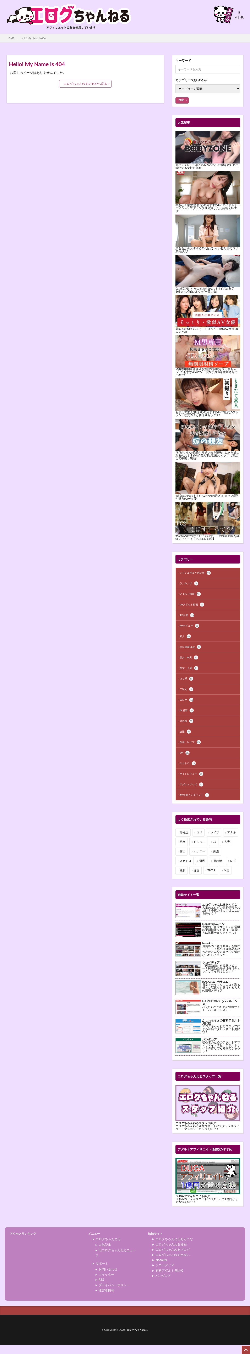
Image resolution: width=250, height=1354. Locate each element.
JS (214, 851)
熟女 (182, 851)
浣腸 (182, 879)
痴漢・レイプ (191, 749)
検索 (181, 99)
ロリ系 (187, 683)
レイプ (214, 841)
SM (185, 760)
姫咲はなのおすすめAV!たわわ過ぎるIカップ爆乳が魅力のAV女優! (207, 497)
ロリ (199, 841)
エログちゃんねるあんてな (174, 1248)
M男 (226, 879)
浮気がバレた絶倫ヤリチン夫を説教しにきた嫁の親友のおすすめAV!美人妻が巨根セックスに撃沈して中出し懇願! (207, 455)
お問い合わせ (108, 1278)
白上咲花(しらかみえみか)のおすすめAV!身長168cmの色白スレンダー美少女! (204, 290)
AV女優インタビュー (196, 804)
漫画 (196, 879)
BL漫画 (187, 716)
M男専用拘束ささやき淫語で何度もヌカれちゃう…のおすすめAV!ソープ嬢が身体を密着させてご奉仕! (206, 372)
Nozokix (161, 1269)
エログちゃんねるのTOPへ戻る (85, 83)
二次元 (187, 694)
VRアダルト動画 (193, 606)
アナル (231, 841)
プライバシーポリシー (114, 1294)
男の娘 (187, 727)
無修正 (184, 841)
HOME (10, 38)
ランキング (190, 584)
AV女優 (187, 617)
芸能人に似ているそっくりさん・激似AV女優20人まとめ (206, 330)
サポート (102, 1272)
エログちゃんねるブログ (173, 1258)
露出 (182, 860)
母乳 (202, 870)
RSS (101, 1289)
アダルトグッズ (193, 793)
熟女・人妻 (190, 672)
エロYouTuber (191, 650)
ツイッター (106, 1283)
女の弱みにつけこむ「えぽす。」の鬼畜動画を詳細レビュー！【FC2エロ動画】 (207, 537)
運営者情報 (106, 1299)
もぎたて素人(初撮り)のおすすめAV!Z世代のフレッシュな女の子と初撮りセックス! (207, 413)
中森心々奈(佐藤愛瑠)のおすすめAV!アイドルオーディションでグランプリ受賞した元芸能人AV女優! (207, 208)
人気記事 (105, 1254)
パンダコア (163, 1285)
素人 (186, 639)
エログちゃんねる (108, 1248)
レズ (233, 870)
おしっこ (199, 851)
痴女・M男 (190, 661)
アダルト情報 (191, 595)
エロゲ (187, 705)
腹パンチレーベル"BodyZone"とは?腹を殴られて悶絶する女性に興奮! (207, 166)
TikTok (211, 879)
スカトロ (188, 771)
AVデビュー (190, 628)
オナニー (199, 860)
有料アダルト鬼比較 (170, 1279)
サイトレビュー (193, 782)
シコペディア (165, 1274)
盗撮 (186, 738)
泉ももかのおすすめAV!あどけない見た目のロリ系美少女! (206, 249)
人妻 (227, 851)
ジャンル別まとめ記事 (197, 573)
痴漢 (216, 860)
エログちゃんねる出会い (173, 1264)
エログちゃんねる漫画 (171, 1253)
